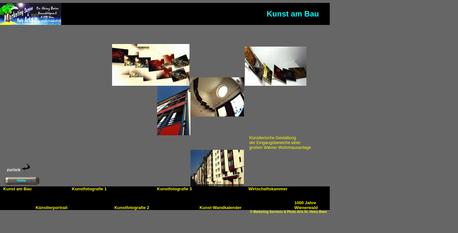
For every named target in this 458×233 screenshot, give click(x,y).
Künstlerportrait (51, 207)
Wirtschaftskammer (268, 188)
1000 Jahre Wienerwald (306, 205)
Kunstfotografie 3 (174, 188)
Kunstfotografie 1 (89, 188)
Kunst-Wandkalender (221, 207)
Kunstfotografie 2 (131, 207)
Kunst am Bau (17, 188)
